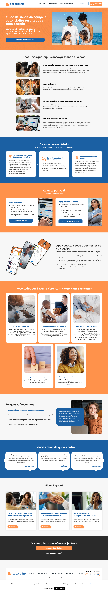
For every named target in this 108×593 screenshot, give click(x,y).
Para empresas (52, 4)
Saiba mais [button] (93, 583)
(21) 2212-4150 (96, 572)
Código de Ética (50, 577)
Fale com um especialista (96, 3)
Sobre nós (42, 4)
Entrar (82, 4)
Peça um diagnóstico (54, 555)
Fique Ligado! (70, 573)
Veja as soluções (13, 220)
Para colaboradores (66, 4)
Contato (80, 573)
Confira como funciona (78, 221)
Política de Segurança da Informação (64, 577)
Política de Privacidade (40, 577)
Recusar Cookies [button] (48, 588)
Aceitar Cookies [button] (60, 588)
